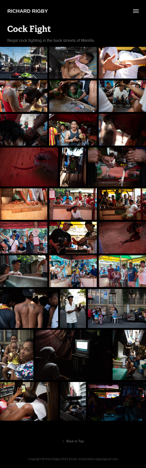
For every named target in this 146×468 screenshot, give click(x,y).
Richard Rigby (27, 11)
